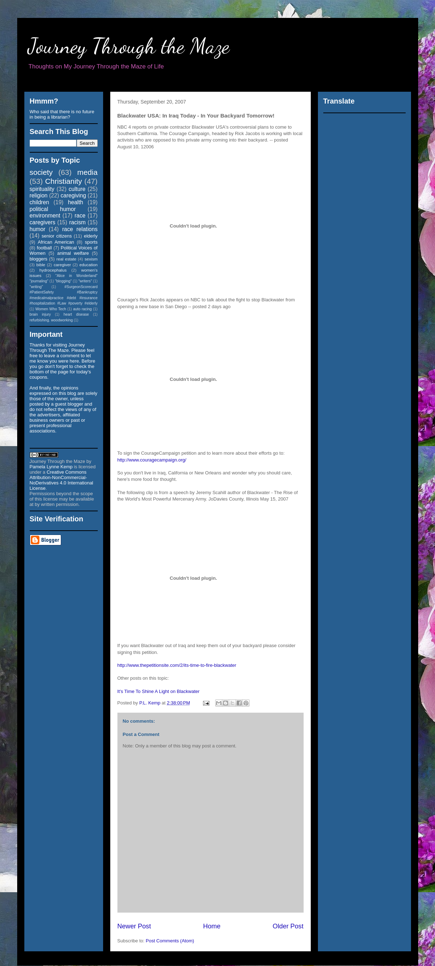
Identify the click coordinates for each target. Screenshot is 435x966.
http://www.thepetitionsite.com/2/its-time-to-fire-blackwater (176, 665)
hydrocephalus (53, 270)
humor (37, 229)
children (39, 202)
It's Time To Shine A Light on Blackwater (158, 691)
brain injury (40, 314)
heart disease (76, 314)
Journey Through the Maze (128, 46)
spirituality (42, 189)
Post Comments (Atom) (170, 940)
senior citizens (57, 236)
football (44, 247)
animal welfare (73, 253)
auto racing (82, 309)
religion (39, 195)
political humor (53, 209)
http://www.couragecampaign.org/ (152, 460)
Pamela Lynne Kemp (51, 466)
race (79, 215)
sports (91, 242)
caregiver (62, 264)
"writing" (36, 287)
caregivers (42, 222)
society (41, 172)
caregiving (73, 195)
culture (77, 189)
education (88, 264)
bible (41, 264)
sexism (90, 259)
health (75, 202)
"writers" (85, 281)
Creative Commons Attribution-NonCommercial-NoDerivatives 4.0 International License (61, 480)
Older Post (288, 926)
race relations (80, 229)
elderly (90, 236)
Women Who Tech (50, 309)
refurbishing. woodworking (51, 320)
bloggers (39, 259)
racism (77, 222)
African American (56, 242)
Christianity (63, 181)
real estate (67, 259)
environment (45, 215)
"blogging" (63, 281)
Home (212, 926)
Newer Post (134, 926)
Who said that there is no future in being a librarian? (62, 114)
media (87, 172)
